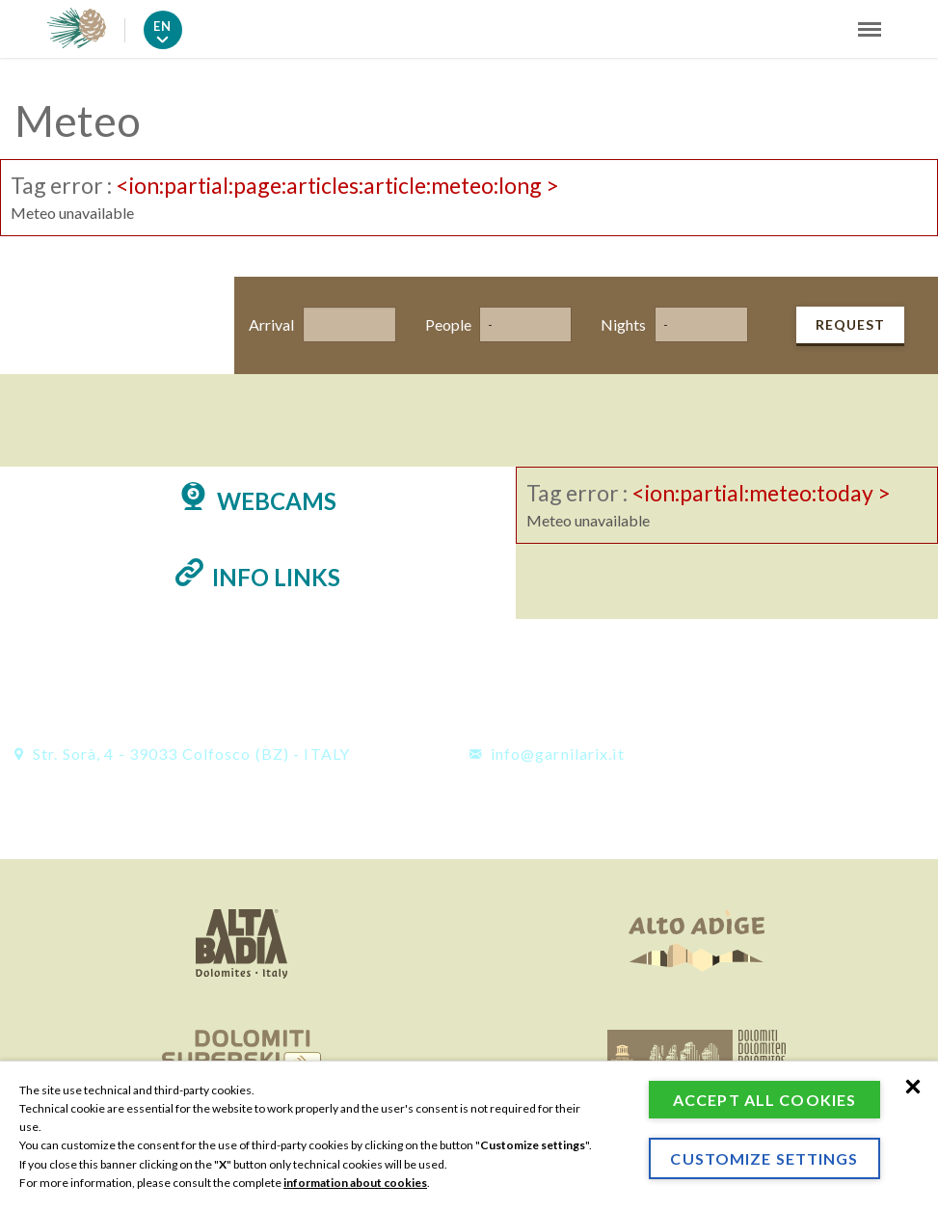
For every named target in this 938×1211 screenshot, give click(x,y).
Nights (618, 324)
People (443, 324)
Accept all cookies (764, 1099)
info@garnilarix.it (547, 753)
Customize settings (764, 1158)
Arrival (266, 324)
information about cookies (355, 1182)
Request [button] (850, 324)
